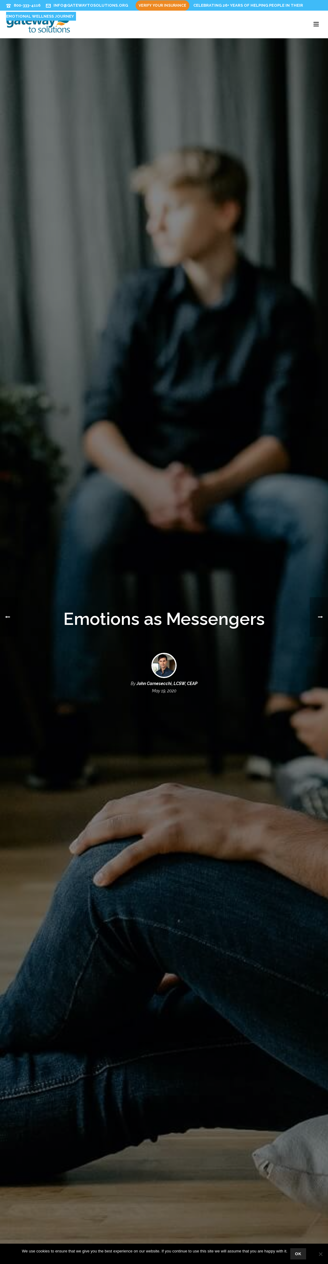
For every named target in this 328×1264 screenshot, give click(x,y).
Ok (298, 1254)
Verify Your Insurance (162, 5)
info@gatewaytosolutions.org (91, 5)
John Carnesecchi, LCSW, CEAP (166, 683)
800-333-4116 (27, 5)
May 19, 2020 (164, 690)
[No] (320, 1254)
